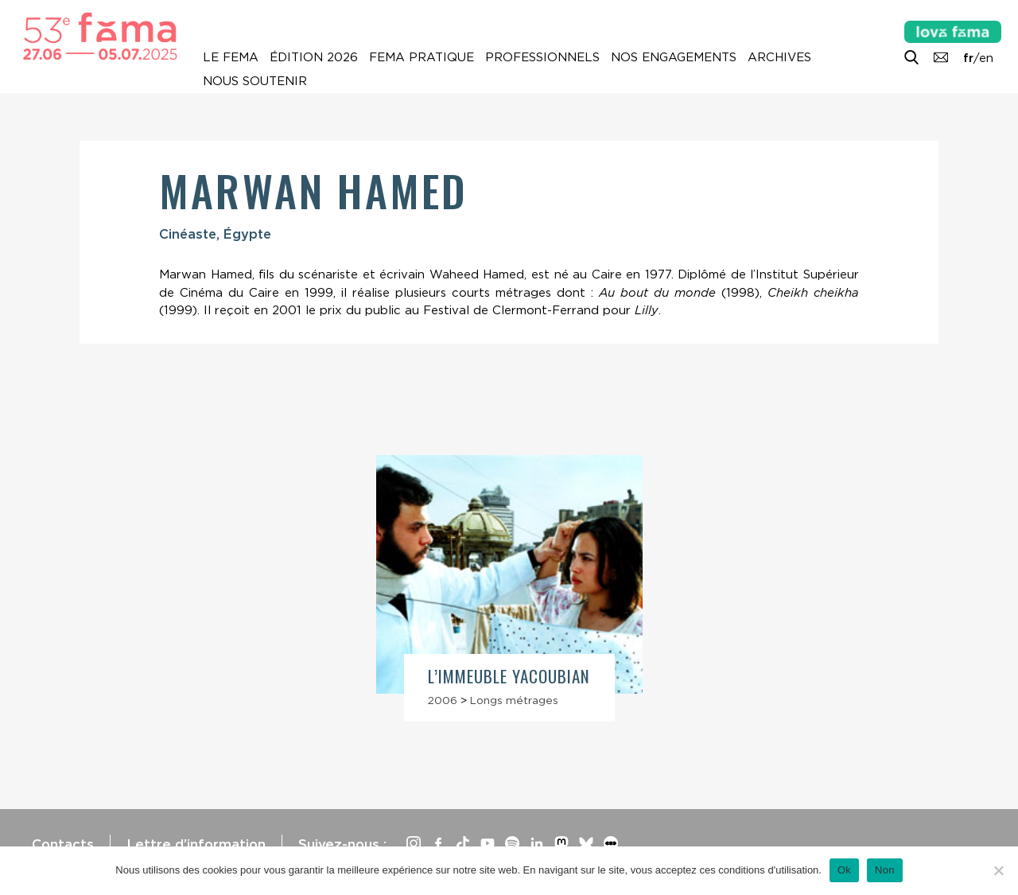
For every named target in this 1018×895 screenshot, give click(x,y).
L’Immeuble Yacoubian (509, 675)
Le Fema (230, 57)
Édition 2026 (314, 57)
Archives (779, 57)
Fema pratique (421, 57)
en (986, 58)
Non (885, 870)
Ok (844, 870)
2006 (442, 700)
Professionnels (542, 57)
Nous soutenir (255, 81)
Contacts (63, 844)
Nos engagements (673, 57)
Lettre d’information (196, 844)
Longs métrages (514, 700)
